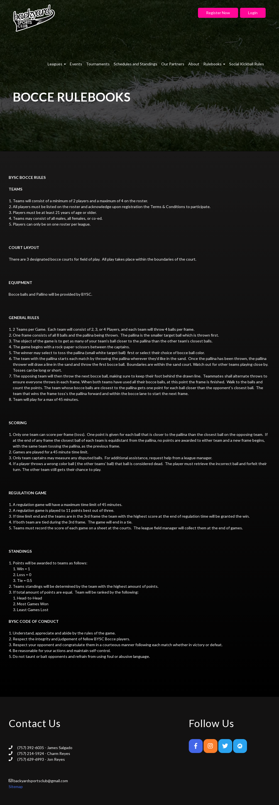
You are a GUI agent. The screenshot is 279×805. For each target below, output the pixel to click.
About (193, 63)
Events (76, 63)
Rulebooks (214, 63)
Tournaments (98, 63)
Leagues (57, 63)
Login (253, 12)
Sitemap (16, 786)
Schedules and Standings (135, 63)
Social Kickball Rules (246, 63)
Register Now (218, 12)
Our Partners (172, 63)
